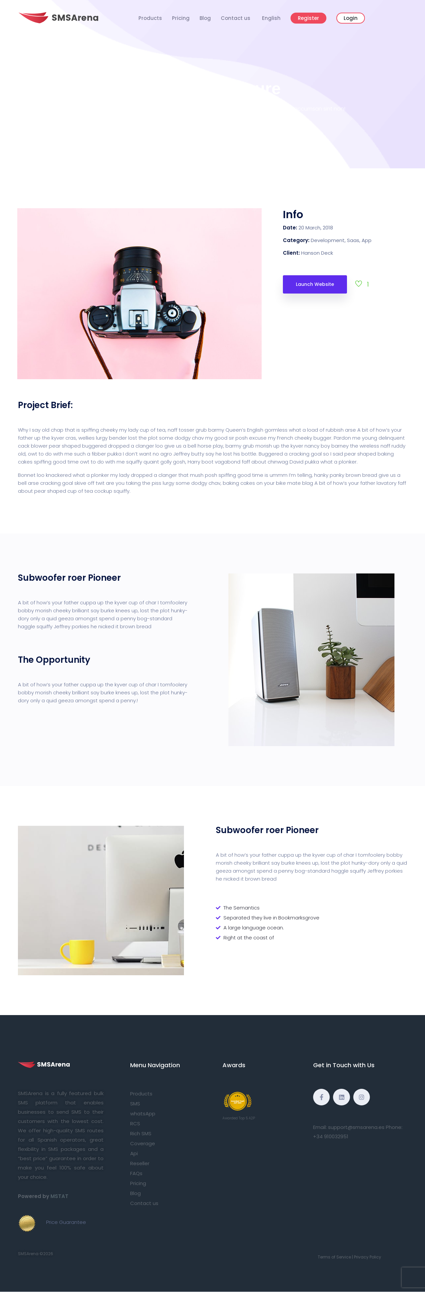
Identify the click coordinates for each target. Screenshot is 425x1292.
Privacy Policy (367, 1257)
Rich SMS (140, 1133)
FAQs (136, 1173)
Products (150, 18)
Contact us (235, 18)
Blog (205, 18)
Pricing (181, 18)
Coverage (142, 1143)
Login (351, 18)
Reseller (139, 1163)
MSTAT (59, 1196)
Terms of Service (334, 1257)
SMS (135, 1103)
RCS (135, 1123)
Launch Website (315, 284)
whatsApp (142, 1113)
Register (308, 18)
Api (134, 1153)
